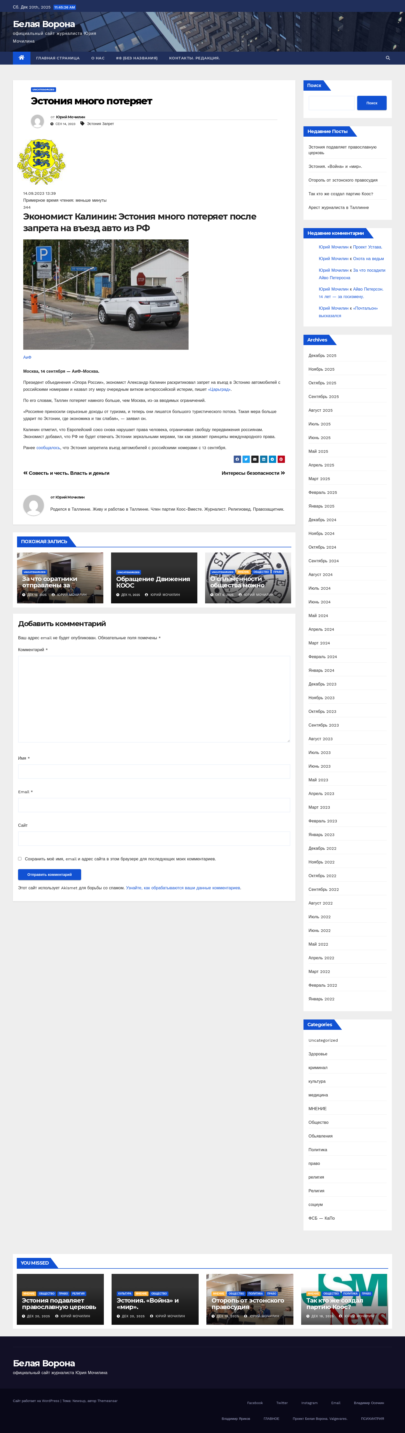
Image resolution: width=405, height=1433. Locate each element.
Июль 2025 (320, 424)
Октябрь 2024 (323, 547)
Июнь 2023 (320, 766)
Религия (316, 1190)
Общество (261, 572)
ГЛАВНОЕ (271, 1419)
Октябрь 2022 (323, 875)
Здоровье (318, 1054)
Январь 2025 (321, 506)
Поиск (314, 85)
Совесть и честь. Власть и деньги (66, 473)
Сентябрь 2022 (324, 889)
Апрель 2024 (321, 629)
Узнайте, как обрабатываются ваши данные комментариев (183, 887)
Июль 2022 (320, 916)
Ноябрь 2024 (322, 533)
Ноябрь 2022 (322, 862)
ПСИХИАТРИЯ (372, 1419)
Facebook (255, 1403)
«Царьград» (219, 389)
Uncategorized (43, 89)
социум (316, 1204)
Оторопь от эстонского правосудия (343, 180)
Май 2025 (318, 451)
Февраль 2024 (323, 656)
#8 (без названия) (137, 58)
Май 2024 (318, 615)
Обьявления (321, 1136)
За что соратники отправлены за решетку (49, 585)
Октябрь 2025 (323, 382)
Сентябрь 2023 (324, 725)
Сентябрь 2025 (324, 396)
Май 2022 (318, 944)
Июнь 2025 (320, 437)
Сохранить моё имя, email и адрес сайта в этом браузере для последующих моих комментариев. (120, 858)
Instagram (309, 1403)
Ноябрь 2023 (322, 697)
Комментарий (33, 649)
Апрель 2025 (321, 465)
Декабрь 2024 (323, 519)
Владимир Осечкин (369, 1403)
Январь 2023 (321, 834)
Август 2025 (321, 410)
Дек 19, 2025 (228, 1316)
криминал (318, 1067)
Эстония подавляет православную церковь (59, 1304)
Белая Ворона (44, 24)
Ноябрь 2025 (322, 369)
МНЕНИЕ (243, 572)
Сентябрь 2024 (324, 560)
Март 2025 (319, 478)
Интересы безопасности (253, 473)
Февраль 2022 (323, 985)
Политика (318, 1149)
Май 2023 (318, 779)
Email (25, 791)
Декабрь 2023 (323, 684)
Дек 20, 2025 (38, 1316)
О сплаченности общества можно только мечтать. (237, 585)
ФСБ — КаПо (322, 1218)
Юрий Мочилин (70, 117)
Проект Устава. (367, 247)
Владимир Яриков (236, 1419)
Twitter (282, 1403)
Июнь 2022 (320, 930)
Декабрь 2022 (323, 848)
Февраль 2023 (323, 821)
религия (316, 1177)
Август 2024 (321, 574)
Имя (24, 758)
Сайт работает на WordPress (36, 1401)
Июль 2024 (320, 588)
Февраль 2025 (323, 492)
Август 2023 (321, 738)
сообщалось (48, 447)
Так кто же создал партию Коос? (341, 193)
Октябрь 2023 (323, 711)
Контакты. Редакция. (194, 58)
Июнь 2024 (320, 601)
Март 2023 (319, 807)
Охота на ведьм (368, 258)
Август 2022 (321, 903)
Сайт (23, 825)
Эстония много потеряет (91, 101)
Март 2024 (319, 643)
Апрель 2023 (321, 793)
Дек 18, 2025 (322, 1316)
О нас (98, 58)
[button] (388, 58)
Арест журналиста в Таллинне (339, 207)
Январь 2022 (321, 998)
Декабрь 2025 (323, 355)
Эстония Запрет (100, 124)
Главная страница (58, 58)
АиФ (27, 357)
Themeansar (107, 1401)
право (277, 572)
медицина (318, 1095)
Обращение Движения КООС (153, 582)
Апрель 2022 (321, 957)
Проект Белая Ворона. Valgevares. (320, 1419)
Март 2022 (319, 971)
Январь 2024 (321, 670)
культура (317, 1081)
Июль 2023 (320, 752)
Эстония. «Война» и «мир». (335, 166)
